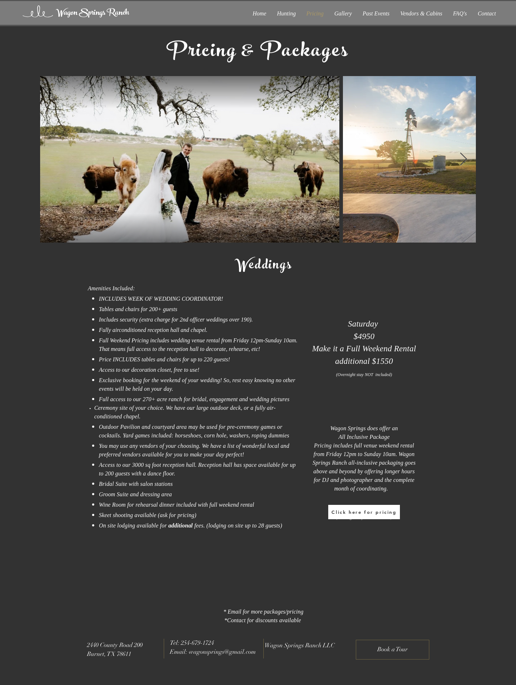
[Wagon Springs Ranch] (92, 13)
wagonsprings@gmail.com (222, 652)
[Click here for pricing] (364, 512)
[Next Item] (463, 159)
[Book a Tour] (392, 650)
